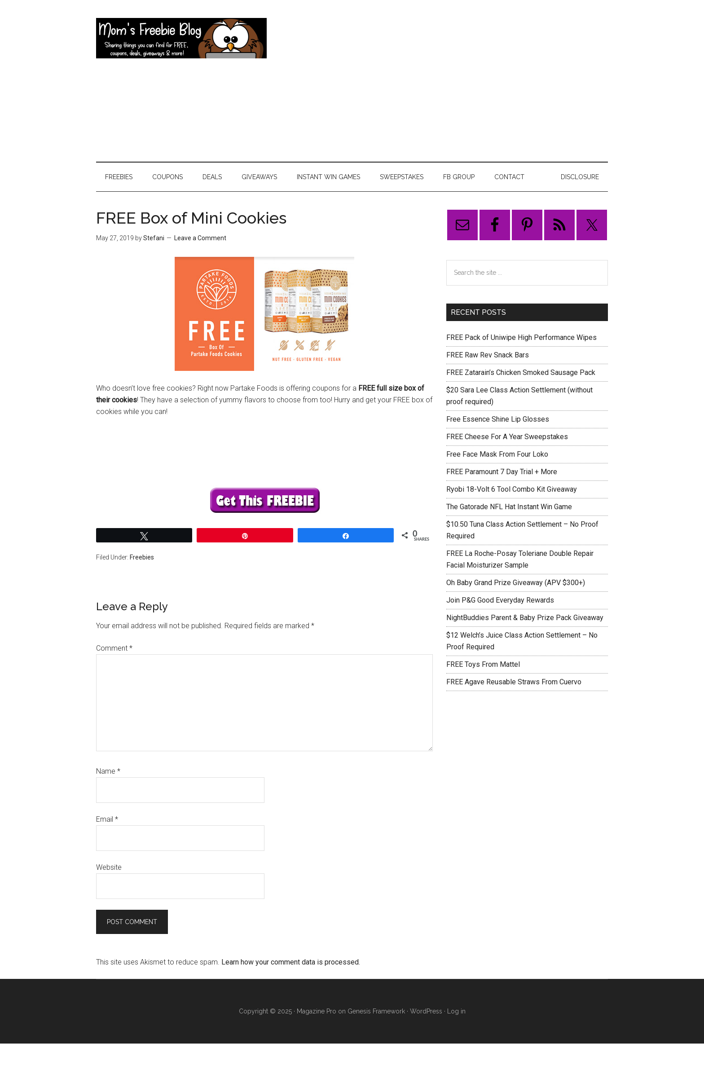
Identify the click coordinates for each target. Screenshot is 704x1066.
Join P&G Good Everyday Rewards (500, 600)
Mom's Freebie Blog (181, 38)
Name (108, 771)
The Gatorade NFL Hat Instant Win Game (509, 506)
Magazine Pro (316, 1011)
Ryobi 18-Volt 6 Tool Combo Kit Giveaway (511, 489)
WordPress (426, 1011)
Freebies (142, 557)
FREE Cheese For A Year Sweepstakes (507, 436)
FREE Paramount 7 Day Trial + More (501, 471)
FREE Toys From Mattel (483, 664)
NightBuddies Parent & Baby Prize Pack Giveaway (524, 617)
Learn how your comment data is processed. (290, 962)
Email (107, 819)
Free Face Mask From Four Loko (497, 454)
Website (109, 867)
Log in (456, 1011)
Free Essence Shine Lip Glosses (497, 419)
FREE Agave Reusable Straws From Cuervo (513, 682)
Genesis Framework (376, 1011)
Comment (114, 648)
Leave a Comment (200, 238)
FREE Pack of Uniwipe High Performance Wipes (521, 337)
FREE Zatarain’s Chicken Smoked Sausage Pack (520, 372)
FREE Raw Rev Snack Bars (487, 355)
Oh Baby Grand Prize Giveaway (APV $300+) (515, 582)
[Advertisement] (444, 81)
